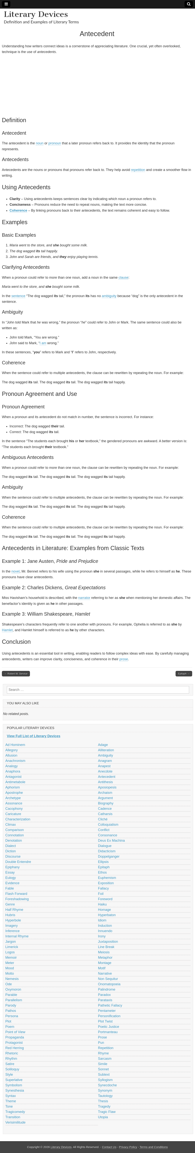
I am (43, 343)
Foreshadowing (17, 899)
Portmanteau (108, 1032)
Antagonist (13, 777)
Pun (101, 1043)
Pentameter (107, 1011)
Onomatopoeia (109, 984)
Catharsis (105, 814)
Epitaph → (184, 673)
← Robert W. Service (15, 673)
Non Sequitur (108, 979)
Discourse (13, 856)
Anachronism (15, 761)
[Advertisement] (97, 84)
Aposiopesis (107, 787)
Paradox (104, 995)
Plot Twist (105, 1021)
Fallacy (103, 888)
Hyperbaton (107, 915)
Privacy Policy (128, 1147)
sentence (18, 296)
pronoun (54, 143)
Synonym (105, 1090)
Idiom (102, 920)
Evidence (12, 883)
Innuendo (105, 931)
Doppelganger (109, 856)
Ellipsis (103, 862)
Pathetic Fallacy (110, 1005)
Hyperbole (13, 920)
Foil (101, 894)
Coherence (18, 210)
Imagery (11, 926)
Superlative (13, 1080)
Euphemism (107, 878)
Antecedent (106, 777)
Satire (9, 1064)
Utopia (103, 1117)
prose (123, 659)
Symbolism (13, 1085)
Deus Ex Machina (111, 840)
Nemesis (12, 979)
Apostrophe (14, 793)
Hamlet (7, 630)
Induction (105, 926)
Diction (10, 851)
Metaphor (105, 957)
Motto (9, 973)
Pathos (10, 1011)
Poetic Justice (108, 1027)
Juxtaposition (108, 941)
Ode (8, 984)
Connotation (14, 835)
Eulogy (10, 878)
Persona (11, 1016)
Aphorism (12, 787)
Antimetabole (15, 782)
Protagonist (14, 1043)
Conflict (103, 830)
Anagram (105, 761)
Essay (10, 872)
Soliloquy (12, 1069)
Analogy (11, 766)
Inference (12, 931)
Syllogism (105, 1080)
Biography (105, 803)
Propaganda (14, 1037)
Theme (10, 1101)
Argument (105, 798)
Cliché (103, 819)
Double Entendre (18, 862)
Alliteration (106, 750)
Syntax (10, 1096)
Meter (9, 963)
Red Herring (14, 1048)
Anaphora (12, 771)
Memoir (11, 957)
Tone (9, 1106)
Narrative (105, 973)
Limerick (11, 947)
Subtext (104, 1074)
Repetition (105, 1048)
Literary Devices (36, 14)
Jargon (10, 941)
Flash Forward (16, 894)
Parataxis (105, 1000)
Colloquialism (108, 824)
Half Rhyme (14, 910)
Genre (10, 904)
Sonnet (103, 1069)
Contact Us (109, 1147)
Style (9, 1074)
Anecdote (105, 771)
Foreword (105, 899)
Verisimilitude (15, 1122)
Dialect (10, 846)
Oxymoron (13, 989)
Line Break (106, 947)
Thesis (103, 1101)
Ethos (102, 872)
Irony (102, 936)
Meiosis (104, 952)
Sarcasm (105, 1058)
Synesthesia (14, 1090)
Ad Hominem (15, 745)
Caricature (13, 814)
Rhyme (103, 1053)
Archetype (13, 798)
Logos (10, 952)
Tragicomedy (15, 1112)
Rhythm (11, 1058)
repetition (138, 170)
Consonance (107, 835)
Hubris (10, 915)
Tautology (105, 1096)
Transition (12, 1117)
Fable (9, 888)
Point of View (15, 1032)
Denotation (13, 840)
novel (15, 571)
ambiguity (109, 296)
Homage (104, 910)
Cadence (105, 809)
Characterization (17, 819)
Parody (10, 1005)
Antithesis (105, 782)
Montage (104, 963)
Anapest (104, 766)
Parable (11, 995)
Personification (109, 1016)
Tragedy (104, 1106)
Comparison (14, 830)
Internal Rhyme (17, 936)
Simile (102, 1064)
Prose (102, 1037)
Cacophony (14, 809)
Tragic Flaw (107, 1112)
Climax (10, 824)
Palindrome (106, 989)
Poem (9, 1027)
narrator (84, 598)
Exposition (106, 883)
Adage (103, 745)
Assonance (13, 803)
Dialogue (105, 846)
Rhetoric (11, 1053)
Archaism (105, 793)
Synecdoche (107, 1085)
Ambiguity (105, 755)
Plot (8, 1021)
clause (123, 277)
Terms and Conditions (154, 1147)
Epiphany (12, 867)
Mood (9, 968)
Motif (101, 968)
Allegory (11, 750)
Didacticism (107, 851)
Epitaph (104, 867)
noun (39, 143)
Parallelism (13, 1000)
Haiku (102, 904)
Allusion (11, 755)
